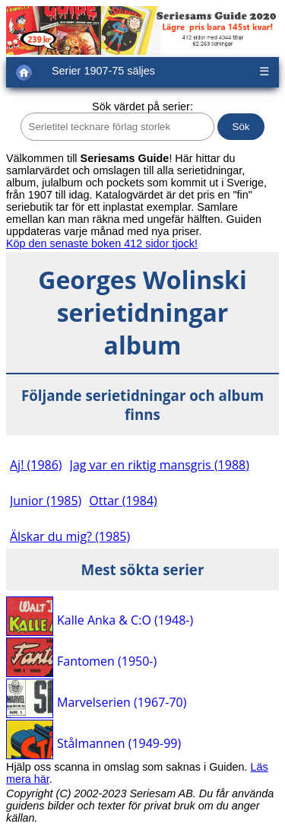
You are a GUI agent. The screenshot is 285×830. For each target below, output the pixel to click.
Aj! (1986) (36, 464)
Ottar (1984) (123, 500)
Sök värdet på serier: (142, 106)
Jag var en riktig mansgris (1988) (159, 464)
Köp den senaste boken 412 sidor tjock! (102, 243)
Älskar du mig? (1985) (70, 536)
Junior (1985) (45, 500)
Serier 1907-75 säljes (103, 71)
